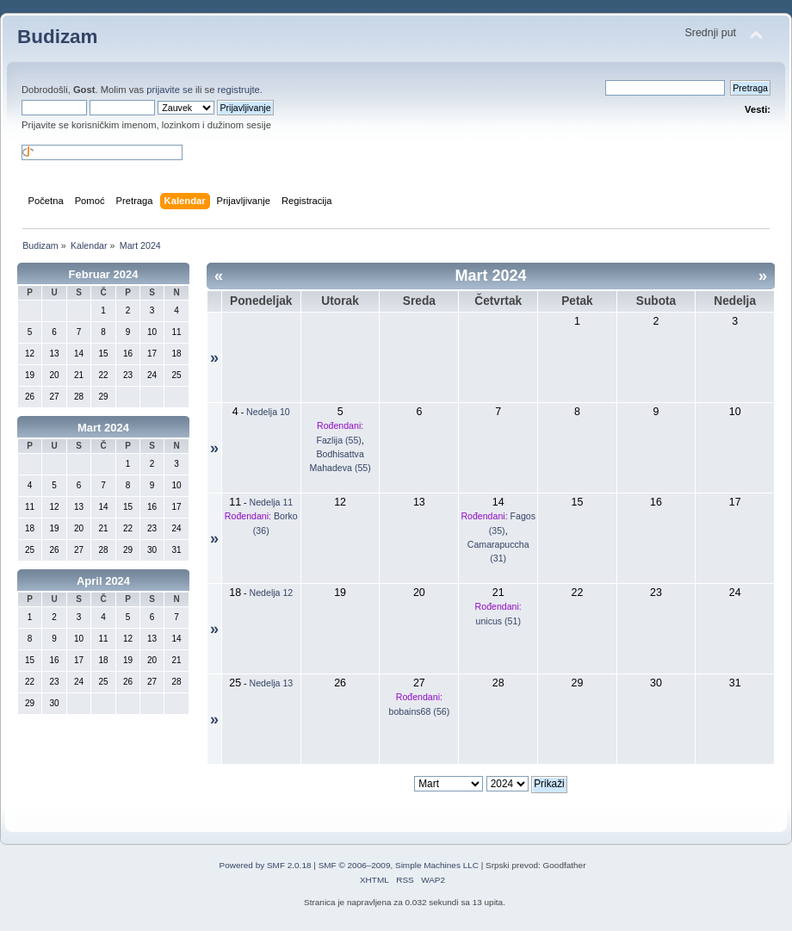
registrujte (239, 89)
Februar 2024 (104, 274)
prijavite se (169, 89)
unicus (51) (498, 621)
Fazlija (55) (338, 440)
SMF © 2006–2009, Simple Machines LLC (399, 865)
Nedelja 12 (272, 592)
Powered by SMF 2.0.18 (266, 865)
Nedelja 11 (272, 502)
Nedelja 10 (268, 412)
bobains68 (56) (419, 711)
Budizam (57, 36)
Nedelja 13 (272, 683)
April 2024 (103, 580)
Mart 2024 (103, 427)
